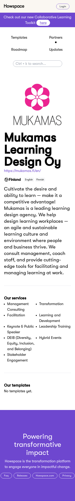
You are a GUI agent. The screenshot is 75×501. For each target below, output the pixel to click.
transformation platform (51, 461)
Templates (19, 37)
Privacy (66, 475)
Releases (22, 475)
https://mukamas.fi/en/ (22, 171)
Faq (6, 475)
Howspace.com (45, 475)
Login (63, 6)
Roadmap (19, 50)
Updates (56, 50)
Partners (55, 37)
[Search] (37, 63)
